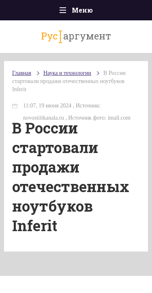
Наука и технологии (67, 73)
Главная (21, 73)
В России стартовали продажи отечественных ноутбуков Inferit (69, 81)
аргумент (76, 36)
